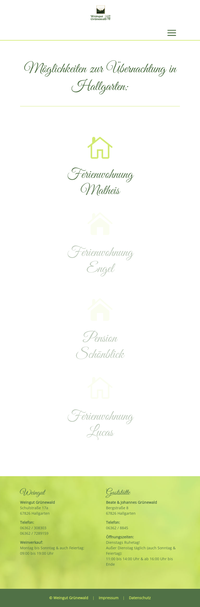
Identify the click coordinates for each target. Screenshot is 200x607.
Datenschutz (140, 597)
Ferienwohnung (100, 174)
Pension (100, 338)
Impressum (108, 597)
